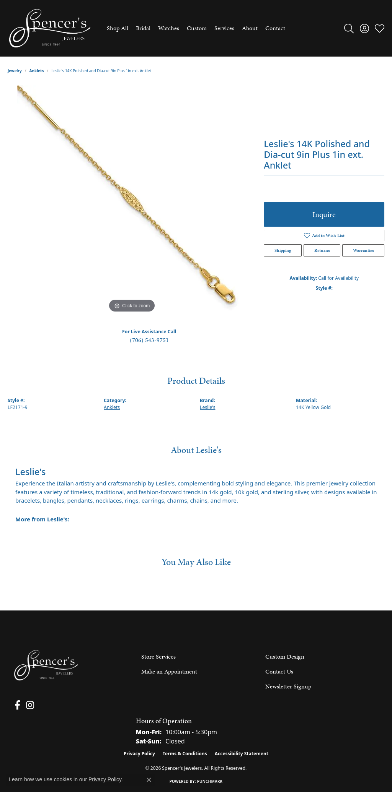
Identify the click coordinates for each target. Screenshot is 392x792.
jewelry (15, 70)
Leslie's (207, 407)
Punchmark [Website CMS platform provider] (210, 781)
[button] (349, 28)
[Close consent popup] (149, 779)
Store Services (158, 656)
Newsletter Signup (288, 686)
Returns (322, 250)
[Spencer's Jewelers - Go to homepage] (46, 665)
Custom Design (284, 656)
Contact (275, 28)
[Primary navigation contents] (196, 28)
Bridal (143, 28)
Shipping (282, 250)
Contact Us (279, 671)
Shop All (117, 28)
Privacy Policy (139, 753)
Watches (168, 28)
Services (224, 28)
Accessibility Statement (241, 753)
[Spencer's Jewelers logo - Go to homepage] (50, 28)
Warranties (363, 250)
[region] (132, 200)
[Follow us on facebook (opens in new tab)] (16, 705)
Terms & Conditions (185, 753)
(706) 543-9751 (149, 340)
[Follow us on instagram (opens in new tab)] (27, 705)
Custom (197, 28)
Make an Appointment (169, 671)
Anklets (36, 70)
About (250, 28)
